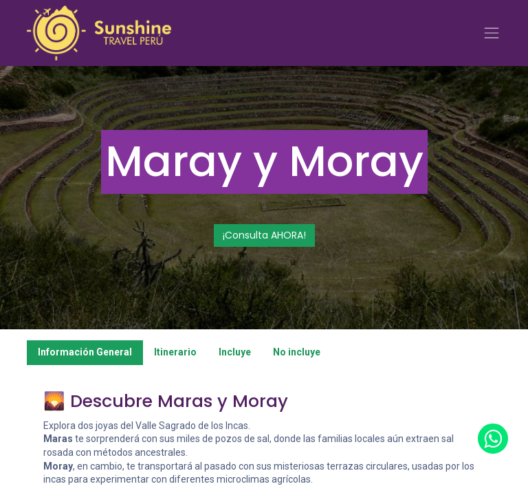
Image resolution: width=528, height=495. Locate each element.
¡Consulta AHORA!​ (264, 235)
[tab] (85, 352)
